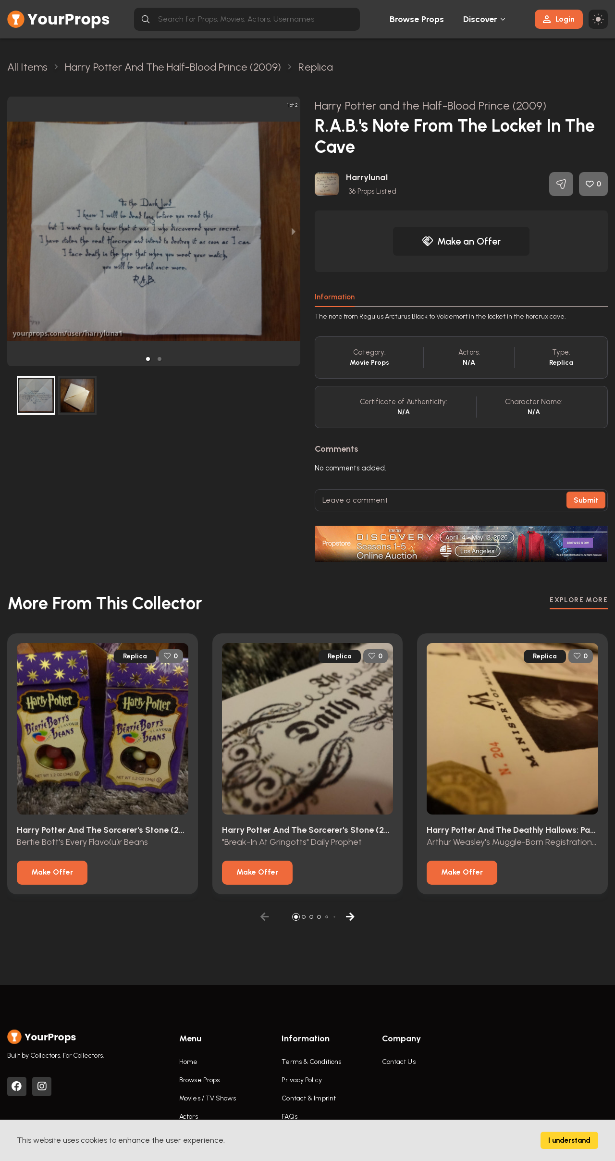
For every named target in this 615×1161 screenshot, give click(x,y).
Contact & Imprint (309, 1098)
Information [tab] (335, 297)
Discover (480, 19)
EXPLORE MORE (579, 600)
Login (559, 19)
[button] (148, 359)
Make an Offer (461, 241)
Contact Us (399, 1062)
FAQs (289, 1116)
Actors (188, 1116)
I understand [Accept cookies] (569, 1140)
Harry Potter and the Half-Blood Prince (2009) (431, 105)
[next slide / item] (293, 231)
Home (188, 1062)
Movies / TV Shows (207, 1098)
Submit (586, 500)
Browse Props (417, 19)
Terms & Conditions (311, 1062)
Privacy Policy (301, 1080)
